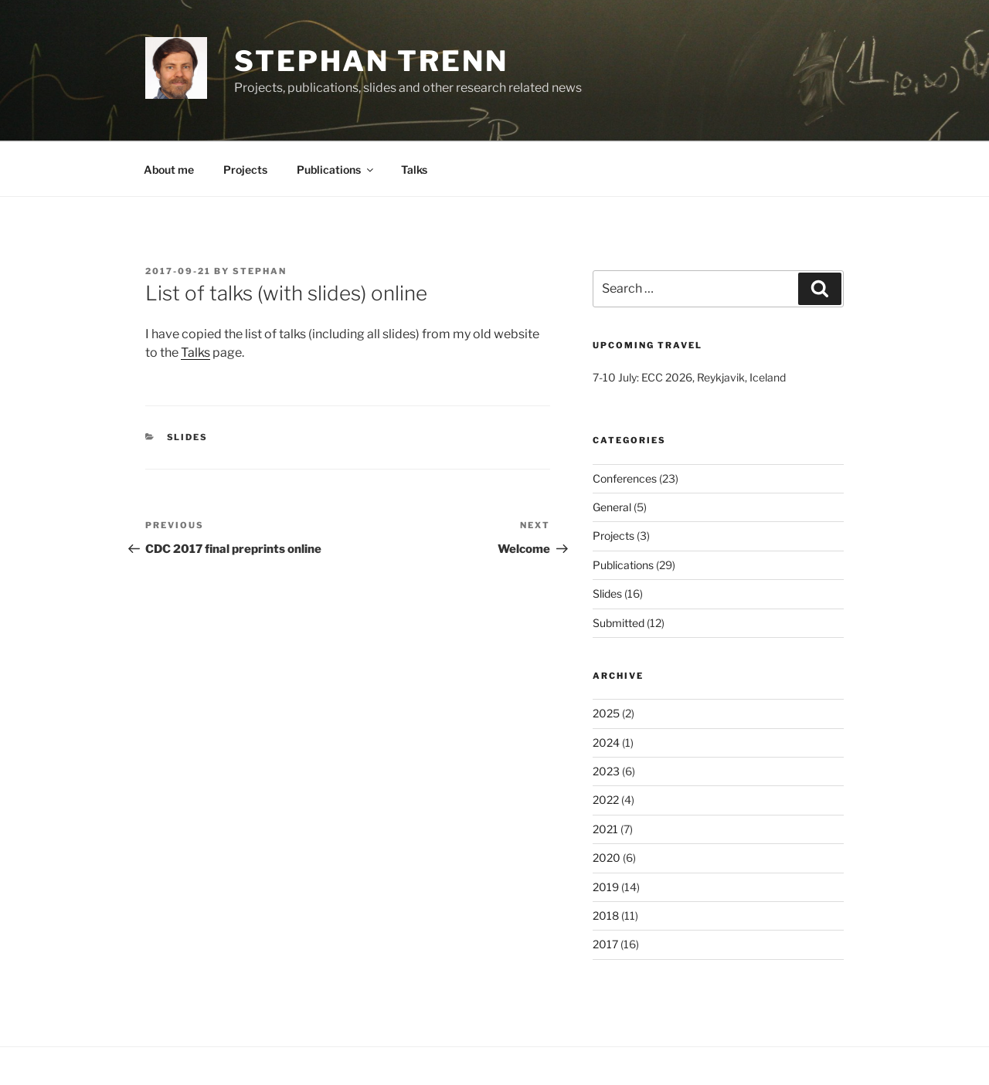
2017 (605, 944)
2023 (606, 771)
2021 (605, 829)
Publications (336, 169)
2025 (606, 713)
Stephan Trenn (371, 61)
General (612, 507)
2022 (606, 799)
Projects (245, 169)
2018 (606, 915)
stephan (260, 271)
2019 (606, 886)
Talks (414, 169)
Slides (188, 437)
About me (169, 169)
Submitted (618, 622)
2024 (606, 742)
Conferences (625, 478)
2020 (606, 857)
